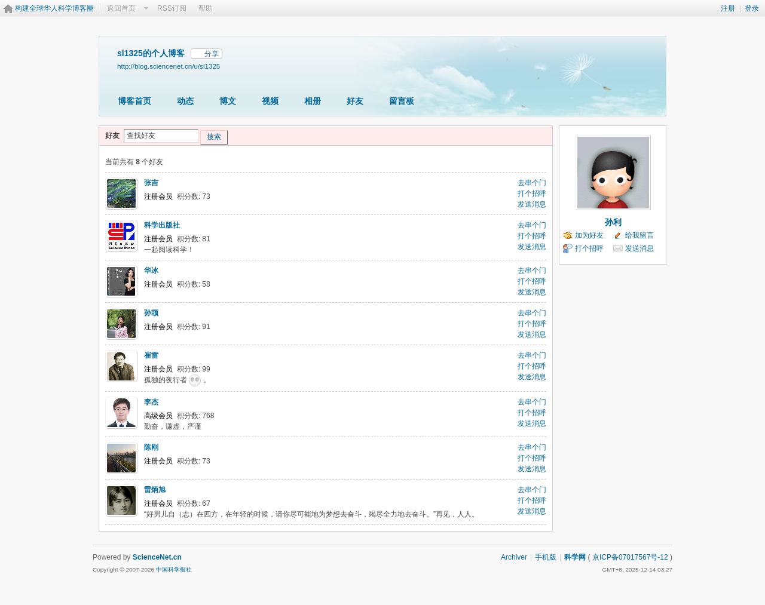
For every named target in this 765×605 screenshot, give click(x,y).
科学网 (575, 557)
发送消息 (532, 204)
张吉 (151, 183)
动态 (185, 101)
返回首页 (121, 8)
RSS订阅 (171, 8)
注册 (728, 8)
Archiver (514, 557)
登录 (752, 8)
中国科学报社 (174, 569)
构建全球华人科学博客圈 (54, 8)
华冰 (151, 270)
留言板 (401, 101)
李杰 (151, 402)
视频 (270, 101)
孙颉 (151, 313)
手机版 (545, 557)
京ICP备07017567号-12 (630, 557)
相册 (312, 101)
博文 (227, 101)
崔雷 (151, 355)
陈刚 (151, 447)
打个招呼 (532, 193)
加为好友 (589, 235)
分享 (211, 54)
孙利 (613, 222)
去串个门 (532, 183)
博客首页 (134, 101)
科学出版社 (162, 225)
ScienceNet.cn (157, 557)
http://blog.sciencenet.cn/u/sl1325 (168, 66)
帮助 (205, 8)
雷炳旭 (155, 490)
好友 (355, 101)
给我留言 (639, 235)
